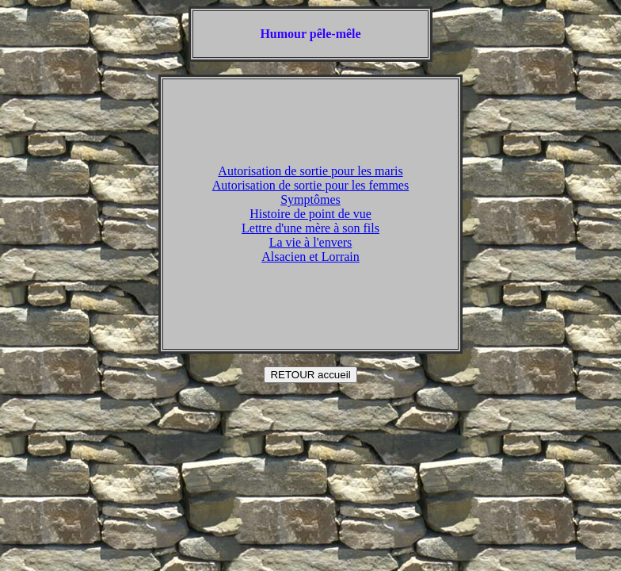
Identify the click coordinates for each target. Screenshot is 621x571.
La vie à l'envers (310, 242)
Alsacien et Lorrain (310, 256)
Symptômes (310, 199)
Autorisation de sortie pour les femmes (310, 185)
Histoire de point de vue (310, 213)
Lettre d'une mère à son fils (310, 228)
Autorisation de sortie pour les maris (310, 171)
